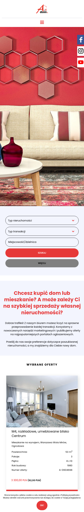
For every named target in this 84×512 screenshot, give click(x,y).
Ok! (42, 505)
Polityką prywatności (70, 495)
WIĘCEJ (42, 263)
